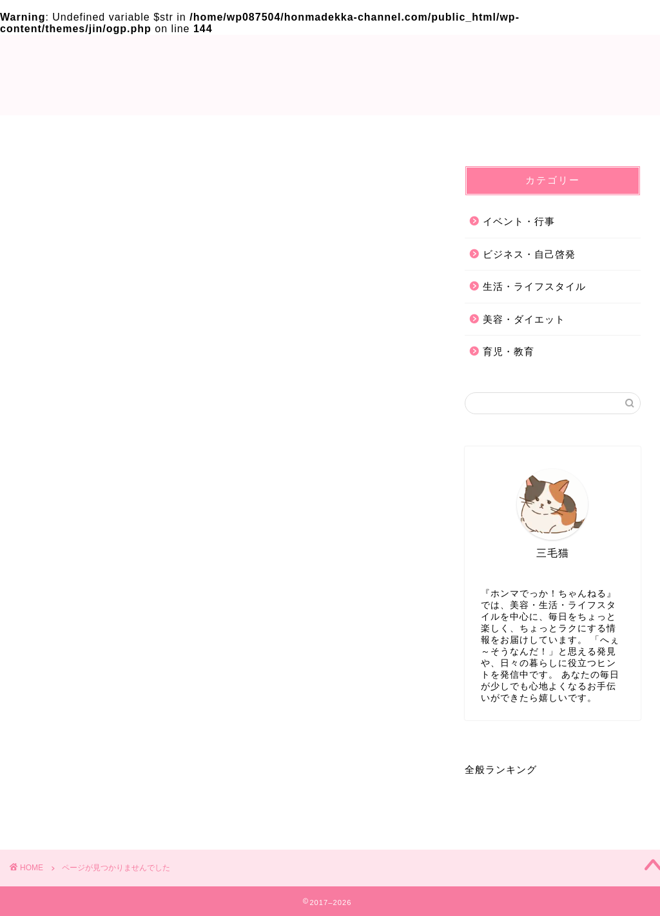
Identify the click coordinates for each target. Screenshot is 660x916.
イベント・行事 (92, 742)
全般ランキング (501, 772)
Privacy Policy (330, 132)
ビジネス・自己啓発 (104, 760)
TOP (174, 132)
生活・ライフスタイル (110, 779)
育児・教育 (81, 816)
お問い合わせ (485, 132)
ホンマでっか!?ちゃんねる (330, 74)
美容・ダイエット (98, 798)
